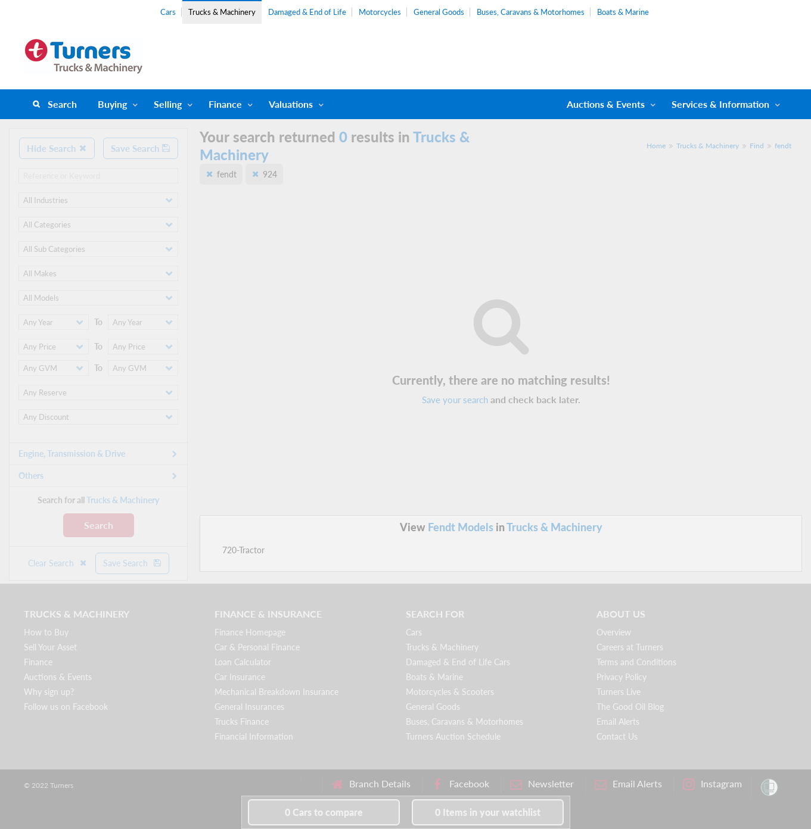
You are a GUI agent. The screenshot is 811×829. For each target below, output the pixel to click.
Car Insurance (240, 677)
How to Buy (46, 632)
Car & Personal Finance (257, 647)
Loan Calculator (243, 662)
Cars (168, 12)
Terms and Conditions (636, 662)
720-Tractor (243, 550)
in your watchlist (487, 812)
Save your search (455, 399)
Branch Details (371, 784)
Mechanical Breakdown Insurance (276, 692)
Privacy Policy (621, 677)
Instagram (712, 784)
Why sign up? (49, 692)
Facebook (460, 784)
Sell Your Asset (50, 647)
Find (757, 145)
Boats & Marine (623, 12)
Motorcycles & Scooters (450, 692)
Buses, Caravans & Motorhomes (531, 12)
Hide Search (57, 148)
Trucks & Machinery (222, 12)
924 (270, 174)
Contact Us (617, 736)
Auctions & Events (58, 677)
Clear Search (58, 563)
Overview (613, 632)
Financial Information (254, 736)
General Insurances (249, 707)
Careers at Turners (629, 647)
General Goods (439, 12)
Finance (225, 104)
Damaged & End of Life (307, 12)
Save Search (140, 148)
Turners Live (618, 692)
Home (656, 145)
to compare (324, 812)
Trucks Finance (242, 721)
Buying (112, 104)
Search (62, 104)
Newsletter (542, 784)
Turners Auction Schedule (453, 736)
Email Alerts (617, 721)
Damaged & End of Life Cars (458, 662)
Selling (168, 104)
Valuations (291, 104)
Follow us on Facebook (66, 707)
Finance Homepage (250, 632)
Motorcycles (380, 12)
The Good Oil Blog (630, 707)
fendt (783, 145)
